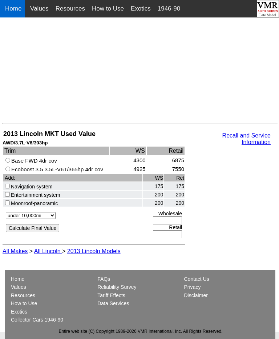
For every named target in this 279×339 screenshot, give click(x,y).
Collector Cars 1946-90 (37, 320)
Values (39, 8)
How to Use (108, 8)
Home (14, 8)
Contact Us (196, 279)
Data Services (113, 303)
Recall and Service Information (246, 138)
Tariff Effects (111, 295)
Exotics (141, 8)
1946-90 (169, 8)
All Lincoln (48, 251)
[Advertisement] (140, 72)
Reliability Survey (116, 287)
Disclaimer (196, 295)
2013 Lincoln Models (94, 251)
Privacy (192, 287)
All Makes (15, 251)
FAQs (103, 279)
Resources (70, 8)
